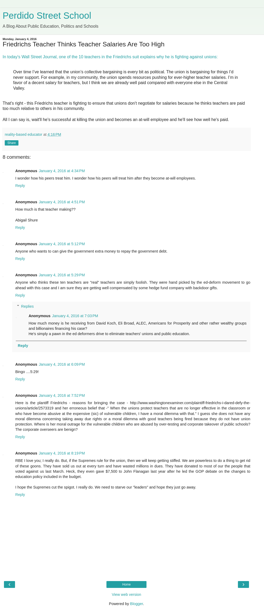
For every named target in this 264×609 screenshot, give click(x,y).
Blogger (136, 604)
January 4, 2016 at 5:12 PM (62, 244)
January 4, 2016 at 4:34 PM (62, 171)
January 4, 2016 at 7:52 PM (62, 395)
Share (11, 143)
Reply (20, 185)
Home (126, 584)
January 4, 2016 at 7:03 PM (75, 316)
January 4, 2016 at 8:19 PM (62, 453)
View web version (126, 594)
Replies (27, 306)
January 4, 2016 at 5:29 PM (62, 275)
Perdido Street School (47, 16)
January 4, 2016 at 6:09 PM (62, 364)
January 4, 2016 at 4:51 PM (62, 202)
